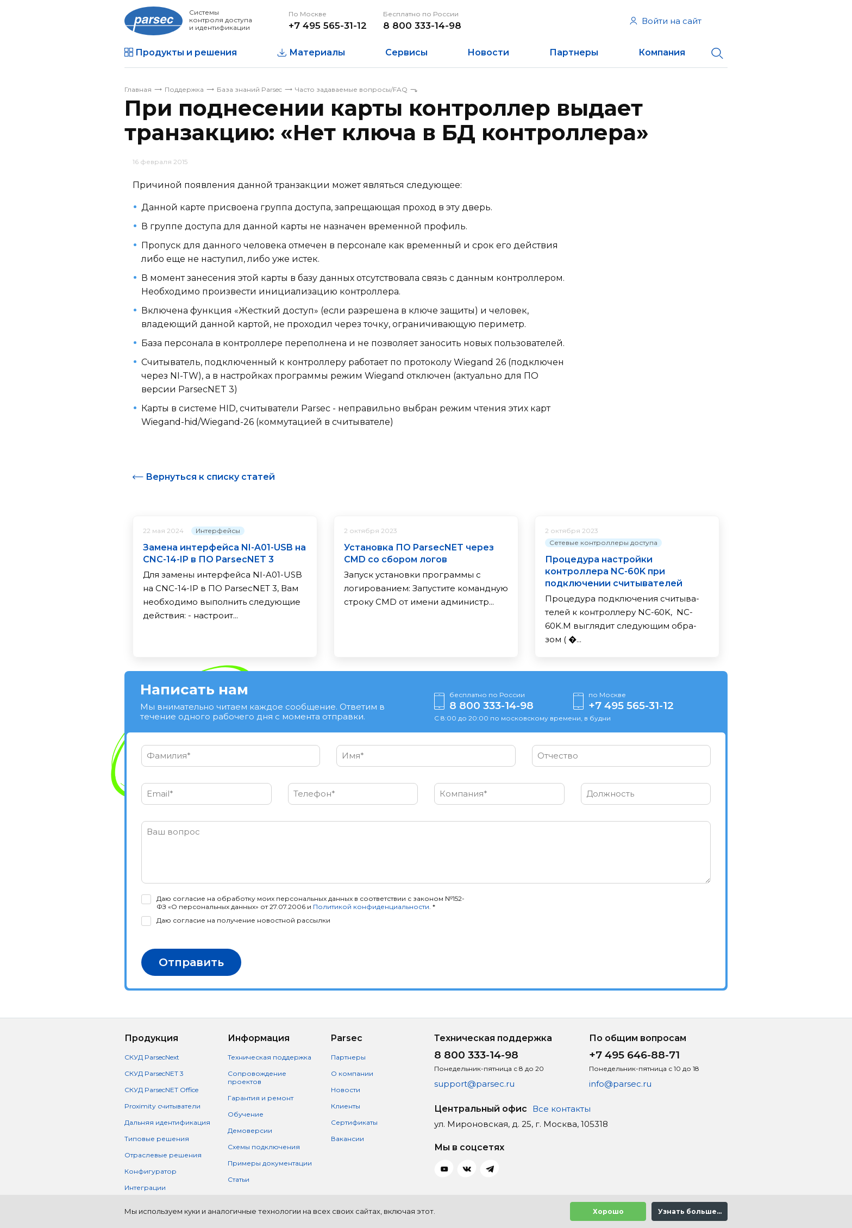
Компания (661, 52)
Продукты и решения (186, 52)
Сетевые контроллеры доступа (603, 542)
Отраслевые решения (163, 1155)
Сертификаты (354, 1122)
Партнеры (573, 52)
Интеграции (145, 1187)
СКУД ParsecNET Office (161, 1090)
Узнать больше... (690, 1211)
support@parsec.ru (474, 1084)
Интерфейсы (218, 531)
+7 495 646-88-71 (634, 1055)
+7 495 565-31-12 (328, 25)
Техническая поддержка (269, 1057)
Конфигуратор (150, 1171)
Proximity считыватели (162, 1106)
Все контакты (561, 1109)
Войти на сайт (665, 21)
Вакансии (347, 1139)
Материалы (317, 52)
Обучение (246, 1114)
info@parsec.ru (620, 1084)
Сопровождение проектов (257, 1077)
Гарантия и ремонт (260, 1098)
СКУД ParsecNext (151, 1057)
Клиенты (345, 1106)
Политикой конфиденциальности (371, 907)
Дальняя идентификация (167, 1122)
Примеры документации (270, 1163)
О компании (352, 1073)
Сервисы (406, 52)
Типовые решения (156, 1139)
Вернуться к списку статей (210, 477)
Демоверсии (250, 1130)
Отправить (191, 962)
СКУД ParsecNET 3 (154, 1073)
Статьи (238, 1179)
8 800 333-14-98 (422, 25)
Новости (488, 52)
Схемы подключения (264, 1147)
